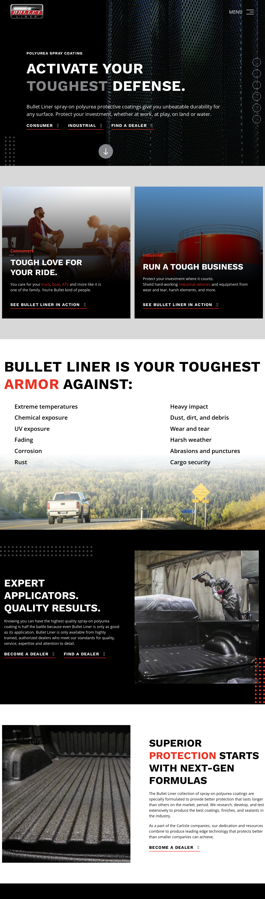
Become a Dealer (26, 653)
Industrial (82, 125)
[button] (242, 11)
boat (56, 284)
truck (45, 284)
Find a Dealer (129, 125)
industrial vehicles (195, 284)
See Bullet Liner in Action (45, 304)
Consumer (39, 125)
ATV (65, 284)
